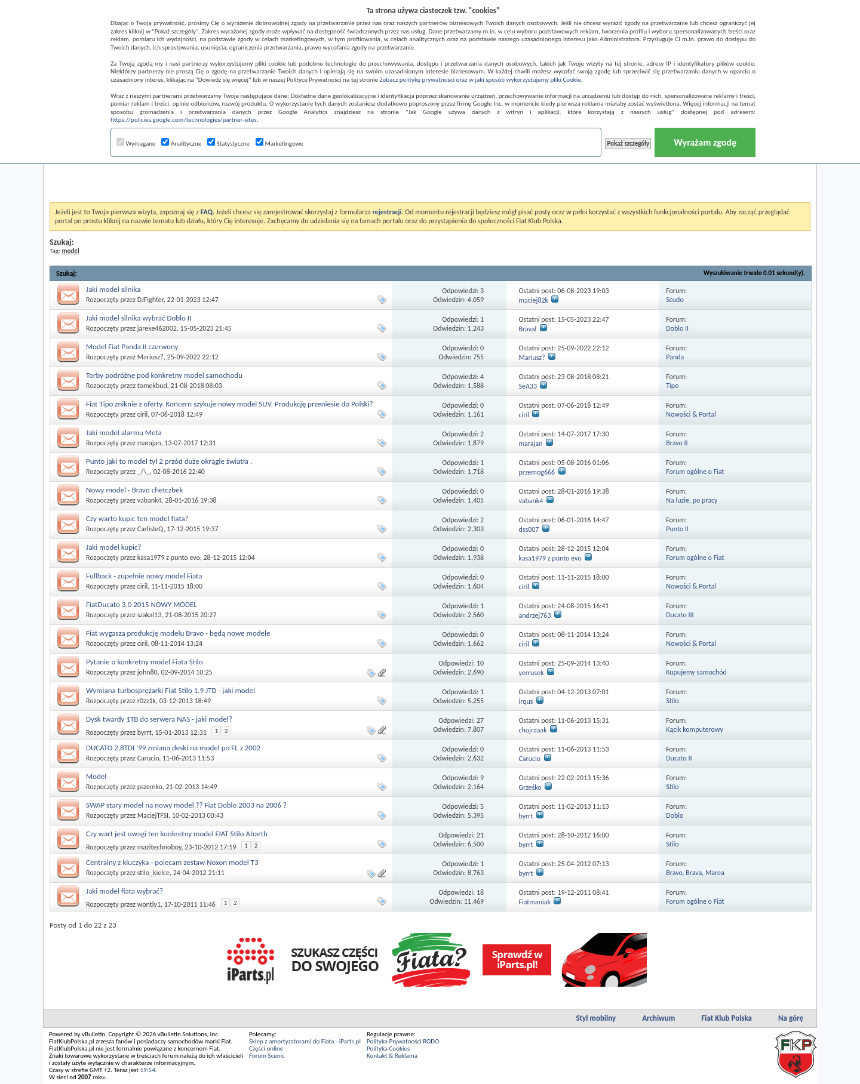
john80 (147, 672)
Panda (675, 357)
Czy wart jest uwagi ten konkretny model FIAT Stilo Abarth (177, 833)
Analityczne (181, 143)
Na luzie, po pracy (691, 500)
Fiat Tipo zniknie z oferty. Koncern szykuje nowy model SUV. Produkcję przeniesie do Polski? (229, 403)
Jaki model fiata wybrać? (124, 890)
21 (480, 835)
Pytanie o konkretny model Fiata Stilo (144, 661)
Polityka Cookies (388, 1048)
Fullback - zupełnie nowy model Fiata (144, 575)
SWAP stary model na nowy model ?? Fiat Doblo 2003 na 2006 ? (186, 804)
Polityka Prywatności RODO (403, 1041)
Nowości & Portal (691, 414)
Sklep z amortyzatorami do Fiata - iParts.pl (305, 1041)
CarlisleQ (150, 529)
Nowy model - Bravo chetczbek (134, 489)
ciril (142, 414)
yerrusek (530, 673)
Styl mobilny (596, 1018)
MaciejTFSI (152, 815)
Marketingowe (279, 143)
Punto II (677, 529)
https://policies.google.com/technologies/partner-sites (183, 120)
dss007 (528, 529)
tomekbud (152, 385)
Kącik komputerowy (694, 729)
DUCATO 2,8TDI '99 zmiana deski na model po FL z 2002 (173, 747)
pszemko (149, 787)
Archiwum (658, 1018)
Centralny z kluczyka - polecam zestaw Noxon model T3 (172, 862)
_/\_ (143, 471)
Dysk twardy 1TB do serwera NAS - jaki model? (159, 719)
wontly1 (149, 904)
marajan (149, 443)
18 (480, 892)
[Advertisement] (430, 172)
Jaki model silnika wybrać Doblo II (138, 317)
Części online (266, 1048)
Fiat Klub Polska (726, 1018)
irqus (525, 701)
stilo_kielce (153, 873)
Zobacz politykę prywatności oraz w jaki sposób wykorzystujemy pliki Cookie (479, 80)
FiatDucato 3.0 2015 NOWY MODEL (141, 604)
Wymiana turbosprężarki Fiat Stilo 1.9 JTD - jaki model (170, 690)
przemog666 (536, 472)
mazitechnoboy (159, 847)
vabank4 (149, 500)
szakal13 (149, 615)
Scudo (675, 299)
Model (96, 776)
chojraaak (532, 730)
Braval (527, 329)
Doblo (674, 815)
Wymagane (136, 143)
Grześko (529, 787)
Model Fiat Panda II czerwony (132, 346)
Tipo (672, 385)
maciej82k (533, 300)
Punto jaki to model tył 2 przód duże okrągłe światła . (169, 461)
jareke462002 (157, 328)
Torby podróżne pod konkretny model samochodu (164, 375)
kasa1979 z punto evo (168, 557)
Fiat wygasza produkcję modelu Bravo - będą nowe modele (178, 633)
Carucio (148, 758)
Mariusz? (150, 357)
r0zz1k (146, 701)
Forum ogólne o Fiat (695, 471)
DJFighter (150, 299)
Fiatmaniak (534, 902)
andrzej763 (534, 615)
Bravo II (676, 443)
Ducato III (679, 615)
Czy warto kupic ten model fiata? (137, 518)
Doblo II (677, 328)
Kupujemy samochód (696, 672)
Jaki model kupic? (114, 547)
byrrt (144, 732)
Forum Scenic (267, 1056)
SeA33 (527, 386)
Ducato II (679, 758)
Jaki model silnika (113, 289)
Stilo (672, 701)
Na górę (790, 1018)
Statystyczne (228, 143)
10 (480, 663)
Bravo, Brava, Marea (695, 873)
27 (480, 720)
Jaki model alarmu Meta (124, 432)
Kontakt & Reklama (392, 1056)
